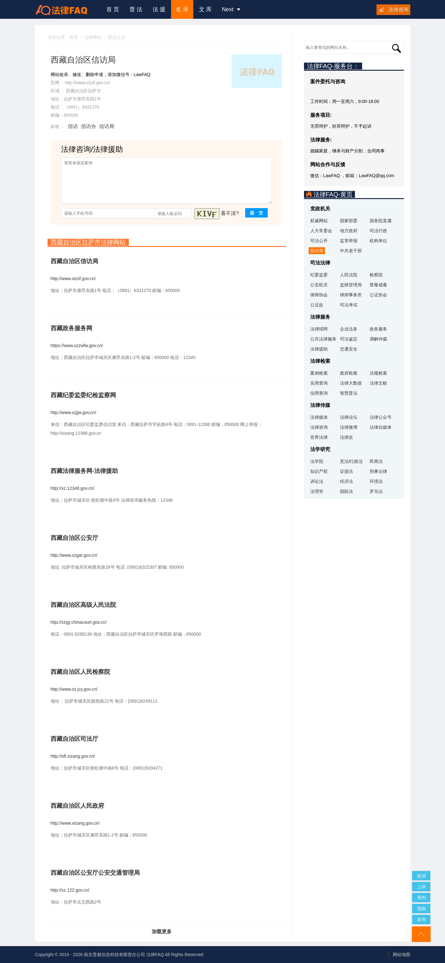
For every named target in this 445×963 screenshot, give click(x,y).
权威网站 (319, 220)
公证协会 (378, 294)
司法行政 (378, 230)
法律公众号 (381, 417)
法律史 (346, 437)
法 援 (159, 9)
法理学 (316, 491)
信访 (73, 126)
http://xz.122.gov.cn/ (70, 890)
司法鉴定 (348, 338)
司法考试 (348, 304)
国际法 (346, 491)
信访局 (106, 126)
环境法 (376, 481)
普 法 (135, 9)
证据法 (346, 471)
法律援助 (319, 348)
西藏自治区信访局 (74, 261)
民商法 (376, 461)
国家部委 (348, 220)
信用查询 (319, 393)
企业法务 (348, 328)
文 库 (205, 9)
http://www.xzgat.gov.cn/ (74, 555)
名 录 (182, 9)
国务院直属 (381, 220)
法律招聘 (319, 328)
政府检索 (348, 373)
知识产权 (319, 471)
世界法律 (319, 437)
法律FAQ (155, 954)
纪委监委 (319, 274)
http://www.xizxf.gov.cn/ (87, 82)
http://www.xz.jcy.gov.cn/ (74, 689)
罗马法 (376, 491)
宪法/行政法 (351, 461)
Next (231, 9)
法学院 (316, 461)
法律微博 (348, 427)
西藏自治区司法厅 (74, 738)
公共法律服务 (323, 338)
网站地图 (401, 954)
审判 (421, 897)
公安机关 (319, 284)
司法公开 (319, 240)
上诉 (421, 886)
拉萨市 (94, 90)
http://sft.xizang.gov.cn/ (73, 756)
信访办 (88, 126)
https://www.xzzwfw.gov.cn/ (77, 345)
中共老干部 (351, 250)
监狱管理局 (351, 284)
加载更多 (162, 931)
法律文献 (378, 383)
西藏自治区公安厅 (74, 538)
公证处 (316, 304)
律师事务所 (351, 294)
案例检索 (319, 373)
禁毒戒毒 (378, 284)
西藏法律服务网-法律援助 (84, 471)
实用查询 (319, 383)
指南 (421, 908)
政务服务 (378, 328)
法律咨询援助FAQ (66, 9)
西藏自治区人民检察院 (80, 671)
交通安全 (348, 348)
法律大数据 (351, 383)
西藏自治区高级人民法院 (83, 605)
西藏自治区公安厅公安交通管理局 (95, 872)
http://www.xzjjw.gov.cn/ (73, 412)
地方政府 (348, 230)
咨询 (421, 919)
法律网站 (93, 37)
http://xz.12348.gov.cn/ (72, 488)
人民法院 (348, 274)
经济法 (346, 481)
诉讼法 (316, 481)
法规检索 (378, 373)
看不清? (230, 213)
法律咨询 (398, 9)
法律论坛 (348, 417)
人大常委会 (321, 230)
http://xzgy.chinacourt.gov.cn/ (79, 622)
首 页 (112, 9)
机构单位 (378, 240)
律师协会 (319, 294)
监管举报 (348, 240)
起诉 (421, 875)
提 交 (256, 212)
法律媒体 (319, 417)
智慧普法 (348, 393)
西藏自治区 (77, 90)
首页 (73, 37)
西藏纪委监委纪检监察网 (83, 395)
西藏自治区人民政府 (77, 805)
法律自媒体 (381, 427)
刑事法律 (378, 471)
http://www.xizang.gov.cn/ (75, 823)
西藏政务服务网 (71, 328)
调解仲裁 (378, 338)
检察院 (376, 274)
